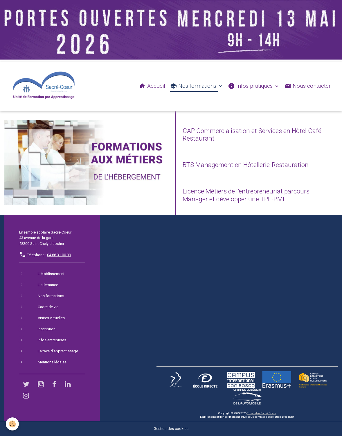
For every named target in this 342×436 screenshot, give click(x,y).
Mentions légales (52, 362)
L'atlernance (48, 285)
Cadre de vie (48, 307)
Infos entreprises (52, 340)
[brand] (45, 86)
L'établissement (51, 274)
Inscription (46, 329)
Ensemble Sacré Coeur (261, 413)
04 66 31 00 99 (59, 255)
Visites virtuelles (51, 318)
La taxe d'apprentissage (58, 351)
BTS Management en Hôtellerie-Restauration (246, 164)
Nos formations (194, 85)
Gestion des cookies (171, 428)
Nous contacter (307, 85)
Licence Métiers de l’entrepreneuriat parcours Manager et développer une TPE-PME (246, 195)
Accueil (152, 85)
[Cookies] (12, 423)
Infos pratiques (251, 85)
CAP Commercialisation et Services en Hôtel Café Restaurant (252, 134)
